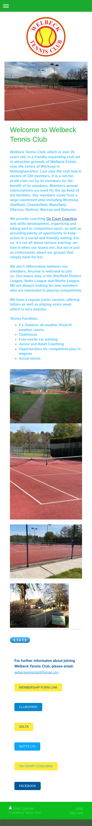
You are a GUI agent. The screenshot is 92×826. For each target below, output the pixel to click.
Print (15, 808)
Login (79, 808)
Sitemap (28, 808)
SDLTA (24, 726)
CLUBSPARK (28, 707)
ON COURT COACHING (36, 766)
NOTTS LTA (27, 746)
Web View (76, 812)
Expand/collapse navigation (46, 6)
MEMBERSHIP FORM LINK (38, 687)
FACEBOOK (27, 786)
